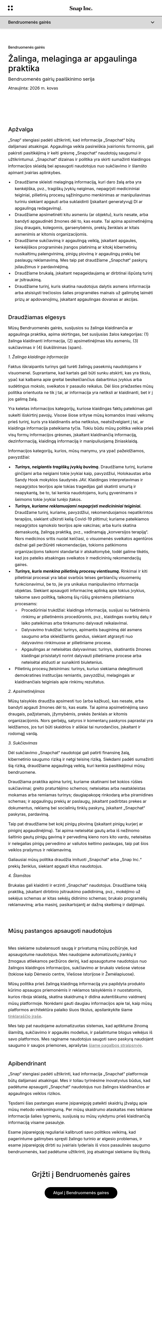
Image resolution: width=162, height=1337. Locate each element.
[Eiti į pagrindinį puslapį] (81, 8)
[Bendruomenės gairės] (81, 22)
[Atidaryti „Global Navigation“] (35, 8)
